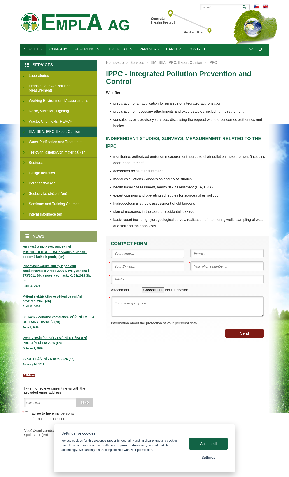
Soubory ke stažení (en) (48, 193)
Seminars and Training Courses (54, 204)
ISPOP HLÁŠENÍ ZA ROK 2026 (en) (49, 359)
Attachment (120, 290)
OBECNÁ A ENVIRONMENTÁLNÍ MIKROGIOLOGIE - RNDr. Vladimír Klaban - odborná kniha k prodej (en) (55, 252)
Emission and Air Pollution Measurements (50, 88)
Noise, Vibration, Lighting (49, 111)
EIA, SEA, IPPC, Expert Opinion (54, 131)
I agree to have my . (52, 416)
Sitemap (43, 461)
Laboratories (39, 76)
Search (244, 7)
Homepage (115, 62)
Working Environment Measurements (58, 101)
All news (29, 375)
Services (43, 65)
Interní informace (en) (46, 214)
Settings (208, 457)
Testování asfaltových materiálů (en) (58, 152)
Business (36, 163)
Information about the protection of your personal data (154, 323)
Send (244, 333)
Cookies (30, 461)
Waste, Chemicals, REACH (50, 121)
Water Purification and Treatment (55, 142)
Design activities (42, 173)
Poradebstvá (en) (43, 183)
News (38, 236)
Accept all (208, 444)
